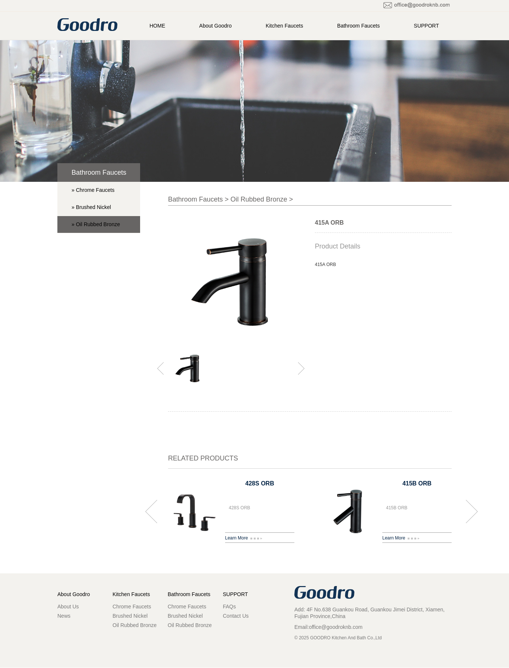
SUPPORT (426, 26)
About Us (68, 607)
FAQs (229, 607)
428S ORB (259, 483)
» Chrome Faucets (93, 190)
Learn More (243, 538)
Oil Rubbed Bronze (259, 199)
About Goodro (215, 26)
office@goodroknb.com (336, 627)
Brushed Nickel (130, 616)
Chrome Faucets (132, 607)
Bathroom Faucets (358, 26)
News (63, 616)
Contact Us (236, 616)
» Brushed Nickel (91, 207)
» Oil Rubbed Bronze (96, 224)
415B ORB (416, 483)
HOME (157, 26)
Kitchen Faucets (284, 26)
